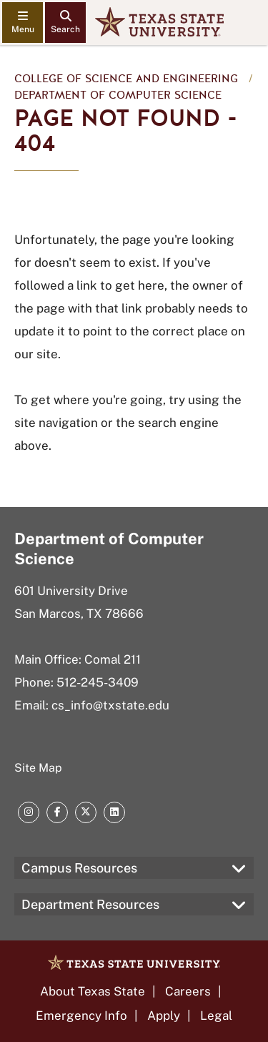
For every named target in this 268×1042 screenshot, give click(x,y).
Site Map (38, 768)
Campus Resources (79, 867)
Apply (163, 1015)
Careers (188, 991)
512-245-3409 (97, 682)
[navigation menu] (22, 22)
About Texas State (92, 991)
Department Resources (90, 904)
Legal (216, 1015)
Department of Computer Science (118, 95)
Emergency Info (81, 1015)
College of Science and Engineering (126, 79)
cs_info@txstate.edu (110, 705)
